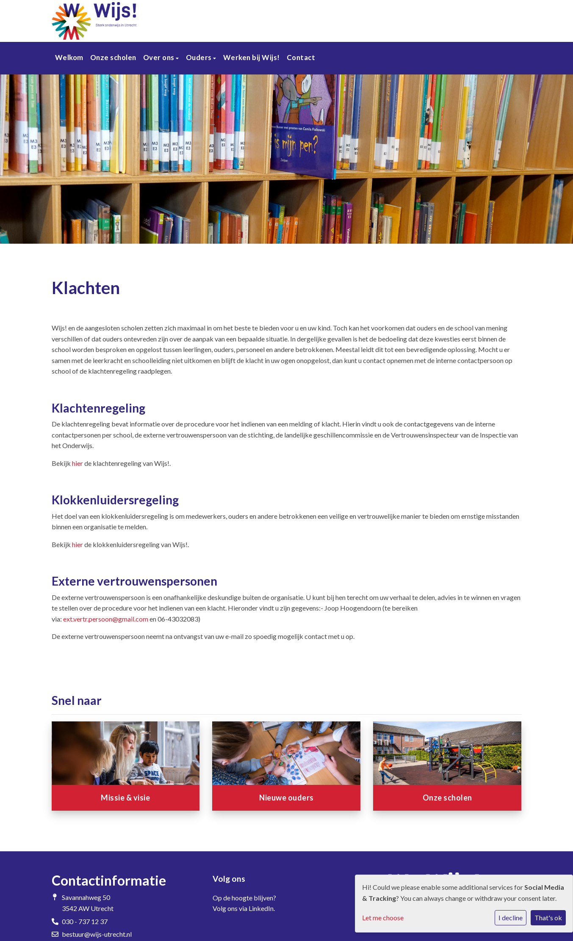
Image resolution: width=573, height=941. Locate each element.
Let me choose (383, 917)
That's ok (548, 917)
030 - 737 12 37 (85, 921)
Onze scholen (113, 57)
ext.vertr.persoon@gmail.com (105, 619)
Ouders (199, 57)
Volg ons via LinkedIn (243, 908)
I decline (510, 917)
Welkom (69, 57)
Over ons (159, 57)
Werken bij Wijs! (251, 57)
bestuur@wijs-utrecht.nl (97, 934)
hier (77, 463)
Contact (301, 57)
